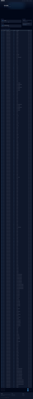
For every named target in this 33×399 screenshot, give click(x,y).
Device (30, 31)
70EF (13, 288)
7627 (13, 61)
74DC (13, 384)
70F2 (13, 178)
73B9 (13, 294)
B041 (13, 67)
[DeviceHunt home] (3, 1)
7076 (13, 234)
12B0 (13, 228)
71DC (13, 81)
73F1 (13, 121)
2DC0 (13, 94)
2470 (13, 101)
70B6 (13, 198)
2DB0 (13, 241)
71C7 (13, 31)
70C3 (13, 208)
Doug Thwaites (8, 397)
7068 (13, 321)
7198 (13, 127)
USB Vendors (23, 395)
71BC (13, 177)
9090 (13, 91)
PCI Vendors (23, 394)
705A (13, 324)
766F (13, 358)
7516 (13, 371)
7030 (13, 308)
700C (13, 131)
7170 (13, 97)
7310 (13, 137)
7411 (13, 378)
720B (13, 188)
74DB (13, 381)
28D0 (13, 114)
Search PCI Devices (13, 394)
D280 (13, 107)
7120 (13, 264)
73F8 (13, 47)
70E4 (13, 278)
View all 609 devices (25, 24)
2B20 (13, 224)
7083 (13, 271)
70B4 (13, 191)
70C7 (13, 258)
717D (13, 348)
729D (13, 34)
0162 (13, 338)
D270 (13, 87)
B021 (13, 77)
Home (4, 4)
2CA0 (13, 151)
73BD (13, 298)
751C (13, 37)
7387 (13, 364)
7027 (13, 341)
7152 (13, 134)
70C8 (13, 211)
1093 (3, 31)
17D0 (13, 204)
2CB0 (13, 261)
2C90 (13, 244)
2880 (13, 54)
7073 (13, 251)
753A (13, 64)
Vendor (28, 31)
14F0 (13, 161)
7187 (13, 71)
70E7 (13, 274)
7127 (13, 218)
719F (13, 351)
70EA (13, 284)
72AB (13, 111)
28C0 (13, 141)
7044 (13, 57)
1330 (13, 147)
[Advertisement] (16, 14)
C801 (13, 328)
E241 (13, 318)
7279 (13, 184)
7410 (13, 374)
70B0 (13, 174)
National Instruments (7, 4)
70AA (13, 181)
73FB (13, 51)
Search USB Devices (13, 395)
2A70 (13, 144)
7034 (13, 314)
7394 (13, 361)
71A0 (13, 354)
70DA (13, 231)
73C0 (13, 301)
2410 (13, 254)
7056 (13, 268)
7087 (13, 214)
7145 (13, 117)
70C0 (13, 171)
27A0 (13, 167)
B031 (13, 74)
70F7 (13, 41)
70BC (13, 201)
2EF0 (13, 164)
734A (13, 124)
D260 (13, 104)
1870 (13, 248)
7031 (13, 311)
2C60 (13, 238)
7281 (13, 187)
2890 (13, 154)
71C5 (13, 221)
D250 (13, 84)
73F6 (13, 44)
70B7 (13, 194)
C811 (13, 331)
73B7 (13, 291)
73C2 (13, 304)
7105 (13, 344)
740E (13, 368)
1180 (13, 334)
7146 (13, 168)
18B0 (13, 157)
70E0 (13, 281)
